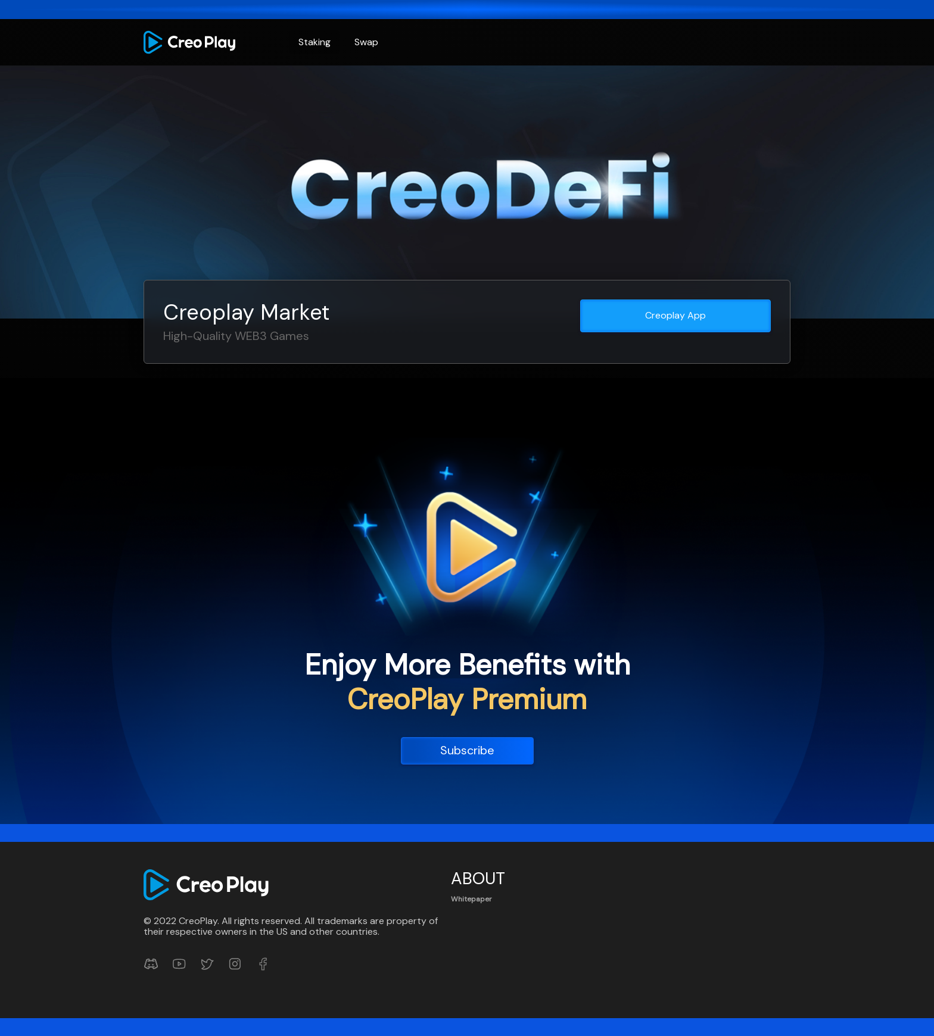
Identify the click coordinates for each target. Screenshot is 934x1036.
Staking (314, 42)
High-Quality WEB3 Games (236, 336)
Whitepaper (471, 899)
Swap (366, 42)
